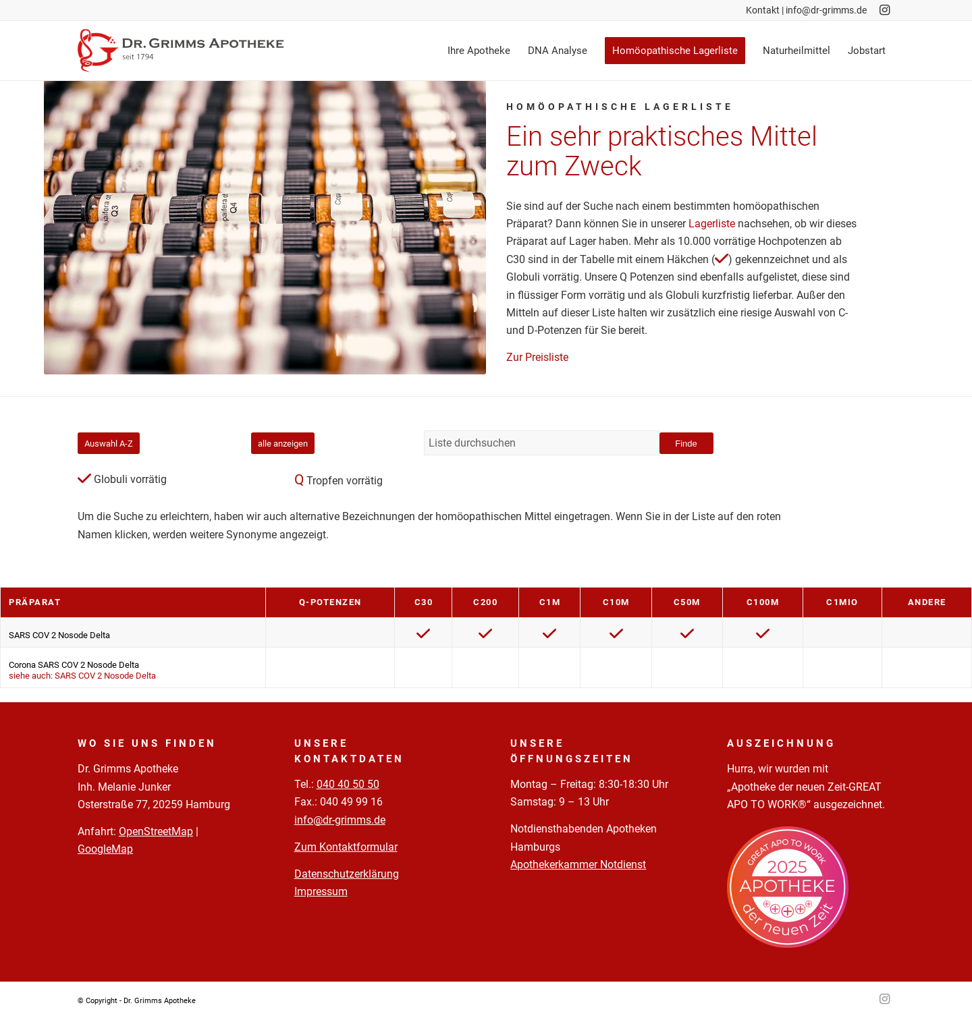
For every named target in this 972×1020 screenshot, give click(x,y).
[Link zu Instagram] (884, 10)
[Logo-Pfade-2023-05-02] (181, 50)
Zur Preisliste (537, 357)
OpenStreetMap (156, 831)
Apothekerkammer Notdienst (578, 864)
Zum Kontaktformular (346, 847)
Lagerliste (711, 223)
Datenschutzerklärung (346, 874)
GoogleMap (105, 849)
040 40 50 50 (348, 784)
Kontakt (763, 10)
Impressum (321, 891)
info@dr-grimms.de (826, 10)
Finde (686, 443)
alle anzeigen (283, 443)
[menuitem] (479, 50)
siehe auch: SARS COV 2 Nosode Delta (82, 676)
